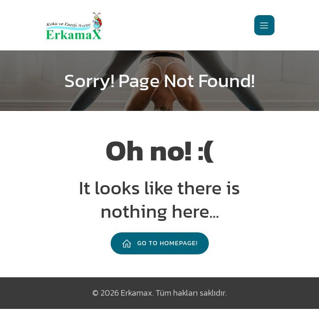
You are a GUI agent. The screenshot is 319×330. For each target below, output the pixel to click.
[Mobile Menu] (264, 25)
